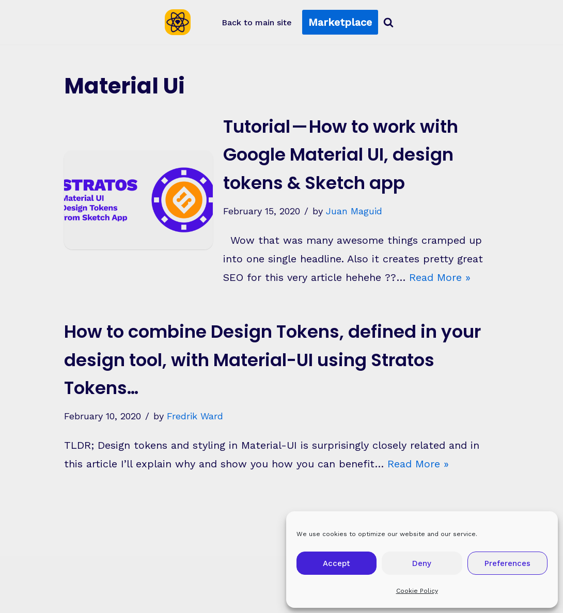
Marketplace (340, 22)
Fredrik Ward (195, 416)
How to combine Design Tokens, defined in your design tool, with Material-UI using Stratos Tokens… (272, 359)
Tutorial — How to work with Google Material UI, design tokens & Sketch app (340, 154)
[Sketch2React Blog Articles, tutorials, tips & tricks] (180, 22)
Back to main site (257, 22)
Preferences (507, 563)
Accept (336, 563)
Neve (51, 597)
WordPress (161, 597)
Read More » (440, 277)
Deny (421, 563)
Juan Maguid (354, 211)
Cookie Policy (417, 590)
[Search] (388, 22)
